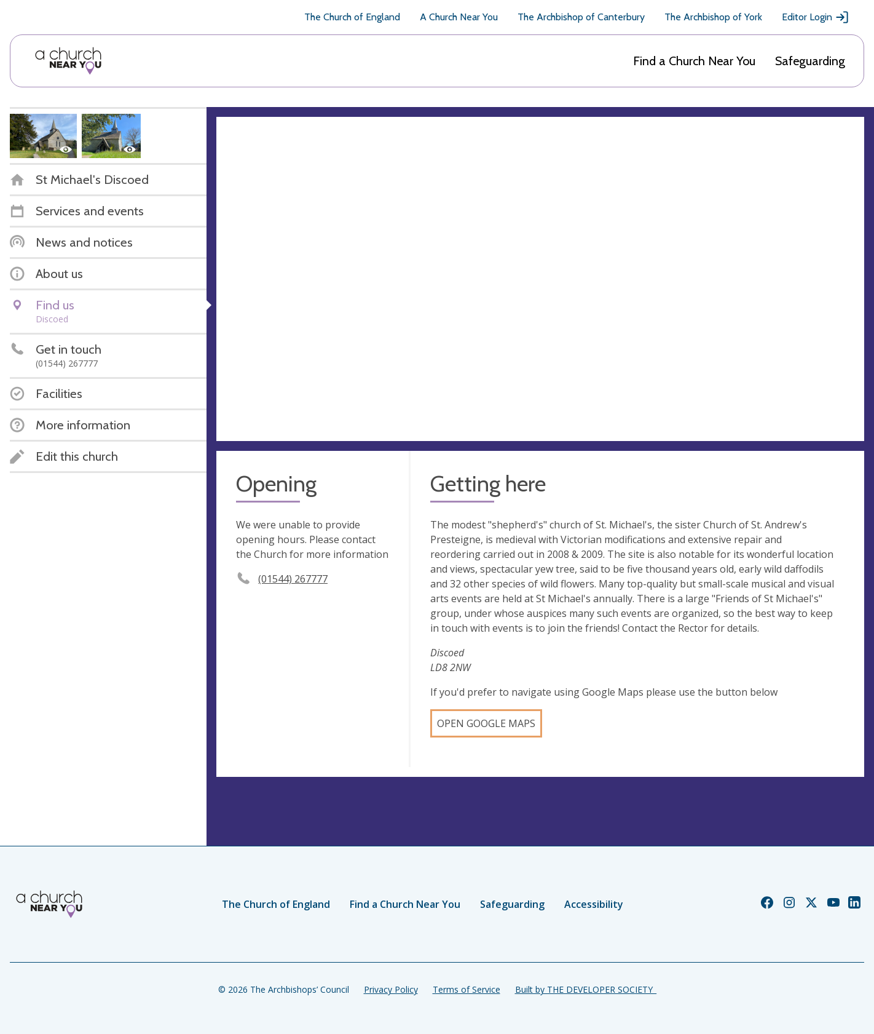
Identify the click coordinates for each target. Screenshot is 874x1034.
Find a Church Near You (694, 61)
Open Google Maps (486, 723)
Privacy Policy (391, 989)
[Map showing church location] (540, 279)
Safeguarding (810, 61)
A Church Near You (459, 17)
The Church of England (352, 17)
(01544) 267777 (293, 579)
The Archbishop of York (713, 17)
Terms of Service (466, 989)
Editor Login (815, 17)
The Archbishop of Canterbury (581, 17)
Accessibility (593, 904)
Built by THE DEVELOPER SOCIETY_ (585, 989)
